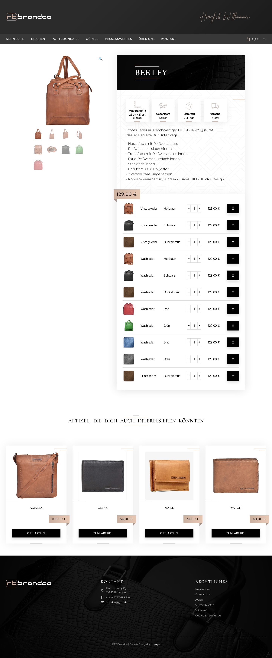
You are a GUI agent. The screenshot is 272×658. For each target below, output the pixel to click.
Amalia (36, 508)
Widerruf (201, 610)
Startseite (15, 39)
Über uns (147, 39)
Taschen (38, 39)
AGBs (198, 599)
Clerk (102, 508)
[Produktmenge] (194, 208)
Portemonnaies (65, 39)
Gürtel (92, 39)
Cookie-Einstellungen (208, 615)
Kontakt (168, 39)
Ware (169, 508)
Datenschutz (203, 594)
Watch (235, 508)
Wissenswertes (118, 39)
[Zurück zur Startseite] (94, 17)
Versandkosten (204, 605)
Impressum (202, 589)
